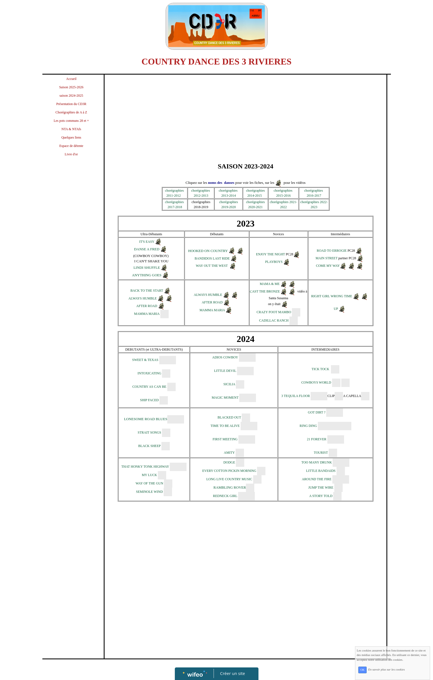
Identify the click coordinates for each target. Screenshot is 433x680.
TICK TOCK (320, 369)
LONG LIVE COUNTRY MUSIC (229, 479)
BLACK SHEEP (149, 446)
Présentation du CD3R (71, 104)
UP (336, 309)
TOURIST (321, 453)
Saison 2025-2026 (71, 87)
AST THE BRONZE (266, 292)
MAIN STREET (327, 258)
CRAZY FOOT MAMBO (274, 312)
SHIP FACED (149, 400)
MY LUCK (150, 475)
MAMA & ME (270, 284)
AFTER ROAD (147, 306)
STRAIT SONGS (149, 432)
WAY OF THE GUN (149, 483)
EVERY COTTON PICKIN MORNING (229, 471)
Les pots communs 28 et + (71, 121)
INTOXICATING (149, 373)
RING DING (309, 426)
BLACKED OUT (229, 417)
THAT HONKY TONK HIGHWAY (145, 467)
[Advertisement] (71, 273)
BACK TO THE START (146, 291)
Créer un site (232, 673)
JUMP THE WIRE (321, 487)
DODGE (229, 462)
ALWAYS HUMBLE (142, 298)
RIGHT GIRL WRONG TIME (331, 296)
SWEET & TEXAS (145, 360)
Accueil (71, 79)
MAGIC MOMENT (225, 398)
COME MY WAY (328, 266)
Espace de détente (71, 146)
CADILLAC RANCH (274, 320)
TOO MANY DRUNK (316, 462)
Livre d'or (71, 154)
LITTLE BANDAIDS (321, 471)
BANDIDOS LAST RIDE (213, 259)
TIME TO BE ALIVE (225, 426)
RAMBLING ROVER (229, 487)
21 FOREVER (316, 439)
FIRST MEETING (225, 439)
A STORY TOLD (321, 496)
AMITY (229, 453)
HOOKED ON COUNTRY (208, 251)
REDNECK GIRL (225, 496)
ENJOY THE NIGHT (270, 254)
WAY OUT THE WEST (212, 266)
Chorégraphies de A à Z (71, 112)
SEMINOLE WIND (149, 492)
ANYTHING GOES (146, 275)
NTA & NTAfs (71, 129)
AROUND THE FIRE (316, 479)
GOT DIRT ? (316, 412)
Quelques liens (71, 137)
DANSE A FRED (146, 249)
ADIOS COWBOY (225, 357)
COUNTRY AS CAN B (149, 387)
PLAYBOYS (273, 262)
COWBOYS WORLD (316, 382)
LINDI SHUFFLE (147, 267)
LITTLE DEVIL (225, 371)
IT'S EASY (146, 242)
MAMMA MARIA (146, 314)
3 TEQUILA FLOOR (296, 396)
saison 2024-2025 (71, 96)
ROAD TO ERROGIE (332, 251)
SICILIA (229, 384)
